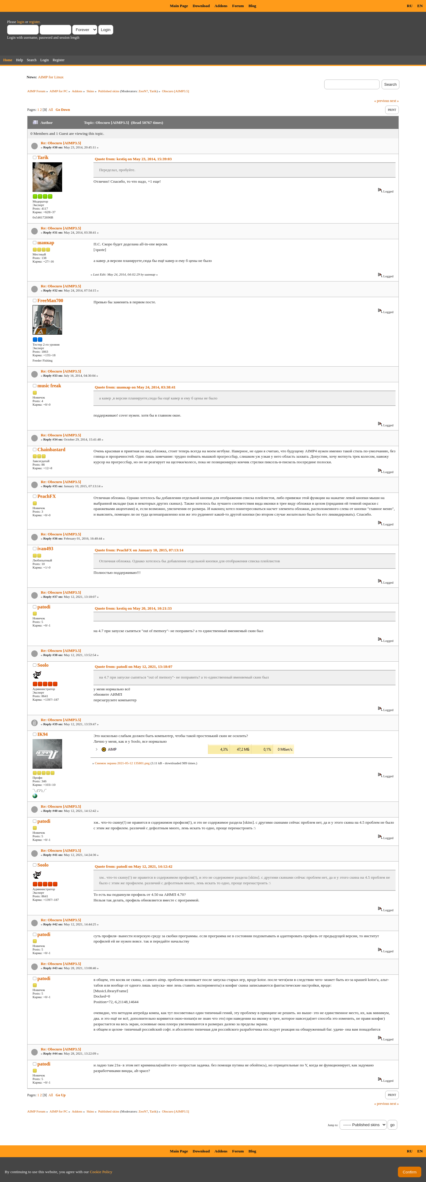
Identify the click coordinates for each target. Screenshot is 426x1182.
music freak (49, 385)
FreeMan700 (50, 300)
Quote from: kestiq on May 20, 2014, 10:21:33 (133, 608)
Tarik (153, 91)
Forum (238, 6)
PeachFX (47, 496)
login (21, 22)
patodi (44, 606)
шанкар (46, 242)
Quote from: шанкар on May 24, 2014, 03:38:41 (135, 387)
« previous (381, 101)
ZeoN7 (143, 91)
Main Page (179, 6)
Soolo (43, 665)
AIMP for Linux (51, 77)
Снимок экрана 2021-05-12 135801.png (122, 763)
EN (420, 6)
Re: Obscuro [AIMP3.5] (61, 143)
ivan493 (45, 548)
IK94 (43, 734)
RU (409, 6)
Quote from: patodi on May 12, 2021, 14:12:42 (133, 866)
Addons (220, 6)
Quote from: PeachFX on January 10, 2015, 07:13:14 (139, 550)
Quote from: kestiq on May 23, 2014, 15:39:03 (133, 159)
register (34, 22)
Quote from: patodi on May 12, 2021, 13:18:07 (133, 666)
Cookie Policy (101, 1172)
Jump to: (333, 1125)
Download (201, 6)
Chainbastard (51, 449)
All (51, 110)
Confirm (410, 1172)
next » (394, 101)
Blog (252, 6)
